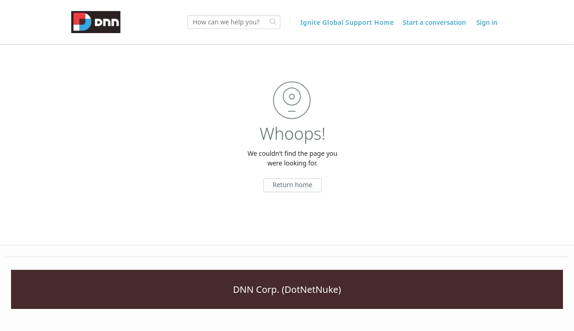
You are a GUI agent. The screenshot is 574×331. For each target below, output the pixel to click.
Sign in (487, 22)
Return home (293, 184)
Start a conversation (434, 22)
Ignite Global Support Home (348, 22)
